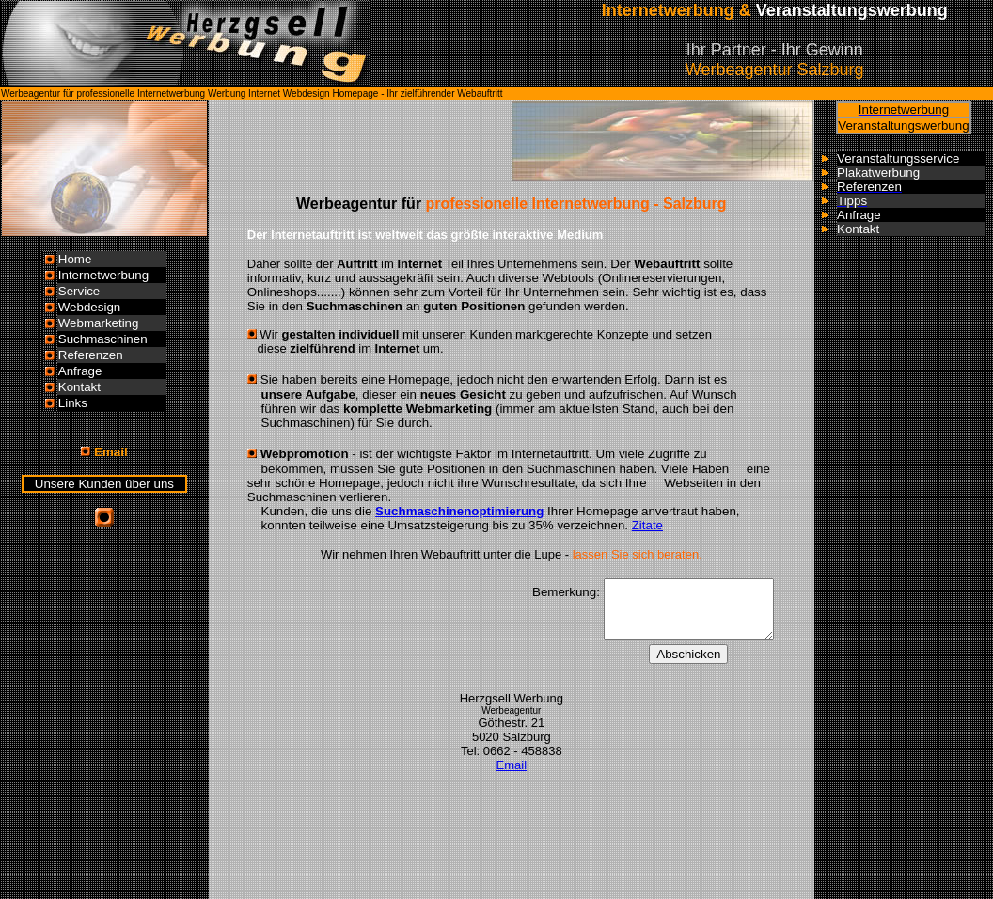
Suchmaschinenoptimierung (459, 511)
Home (75, 259)
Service (79, 291)
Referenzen (90, 355)
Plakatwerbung (878, 173)
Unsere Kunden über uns (104, 484)
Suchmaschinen (103, 339)
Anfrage (80, 371)
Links (72, 403)
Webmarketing (98, 323)
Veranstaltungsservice (898, 158)
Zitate (647, 525)
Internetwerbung (103, 275)
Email (512, 765)
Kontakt (79, 387)
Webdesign (89, 307)
